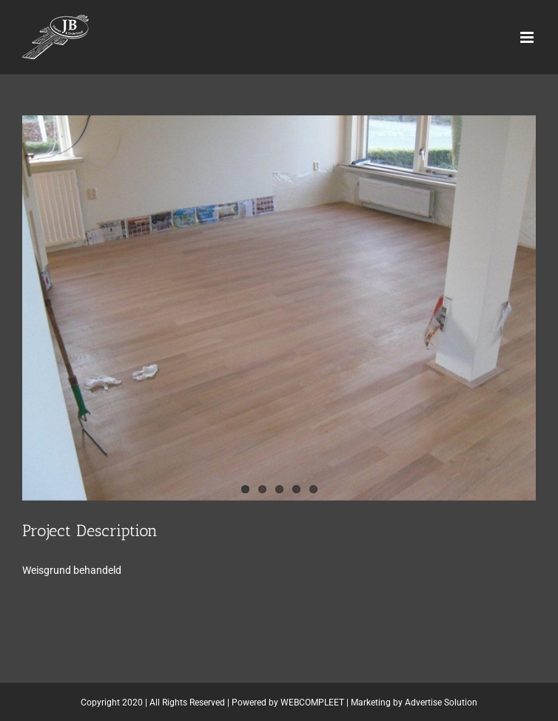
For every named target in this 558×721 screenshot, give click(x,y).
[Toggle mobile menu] (528, 37)
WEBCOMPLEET (312, 702)
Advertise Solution (441, 702)
